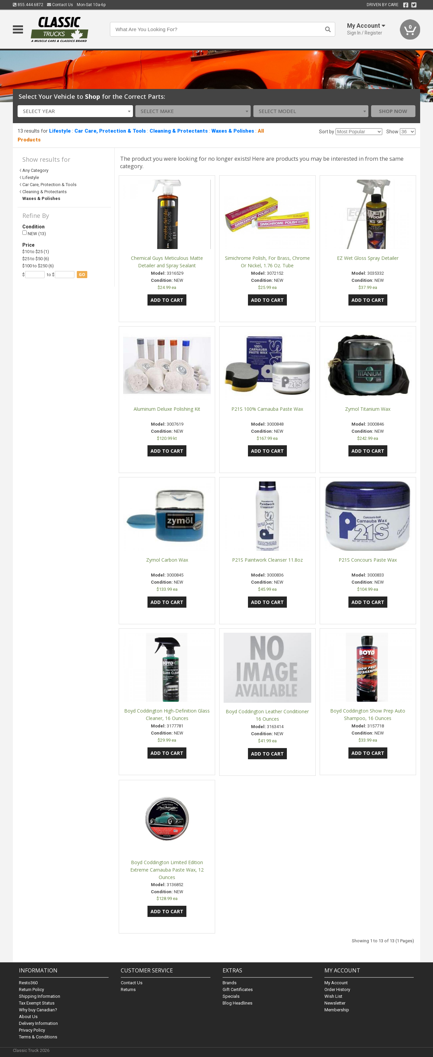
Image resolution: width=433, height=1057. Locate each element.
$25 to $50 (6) (35, 258)
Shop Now (393, 111)
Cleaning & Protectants (179, 131)
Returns (128, 989)
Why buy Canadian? (38, 1009)
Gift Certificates (238, 989)
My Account (336, 982)
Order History (337, 989)
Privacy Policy (32, 1030)
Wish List (333, 996)
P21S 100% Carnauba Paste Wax (267, 409)
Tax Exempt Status (36, 1003)
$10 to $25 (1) (35, 251)
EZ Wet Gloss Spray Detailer (367, 258)
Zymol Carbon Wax (167, 560)
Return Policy (31, 989)
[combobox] (75, 111)
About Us (28, 1016)
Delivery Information (38, 1023)
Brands (229, 982)
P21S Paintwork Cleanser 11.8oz (267, 560)
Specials (231, 996)
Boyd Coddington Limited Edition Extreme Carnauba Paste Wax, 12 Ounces (167, 869)
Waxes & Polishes (232, 131)
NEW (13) (34, 233)
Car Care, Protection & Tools (110, 131)
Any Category (35, 170)
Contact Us (60, 4)
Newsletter (334, 1003)
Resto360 (28, 982)
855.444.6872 (28, 4)
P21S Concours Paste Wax (368, 560)
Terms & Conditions (38, 1036)
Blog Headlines (237, 1003)
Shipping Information (39, 996)
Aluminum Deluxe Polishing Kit (167, 409)
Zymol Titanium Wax (367, 409)
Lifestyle (60, 131)
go (82, 274)
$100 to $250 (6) (38, 265)
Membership (336, 1009)
